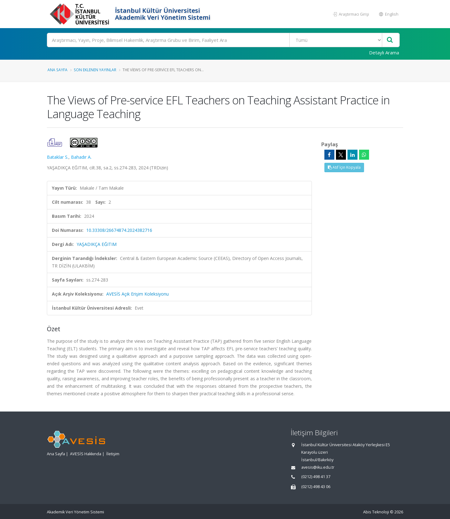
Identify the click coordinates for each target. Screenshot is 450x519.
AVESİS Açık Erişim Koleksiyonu (137, 294)
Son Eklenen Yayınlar (95, 69)
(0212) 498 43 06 (315, 486)
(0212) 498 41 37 (315, 476)
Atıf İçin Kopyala (344, 167)
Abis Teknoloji (376, 512)
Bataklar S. (57, 157)
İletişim (112, 454)
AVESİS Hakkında (85, 454)
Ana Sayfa (58, 69)
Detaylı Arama (384, 52)
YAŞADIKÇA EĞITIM (97, 244)
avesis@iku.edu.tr (317, 467)
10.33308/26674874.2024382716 (119, 230)
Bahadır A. (81, 157)
